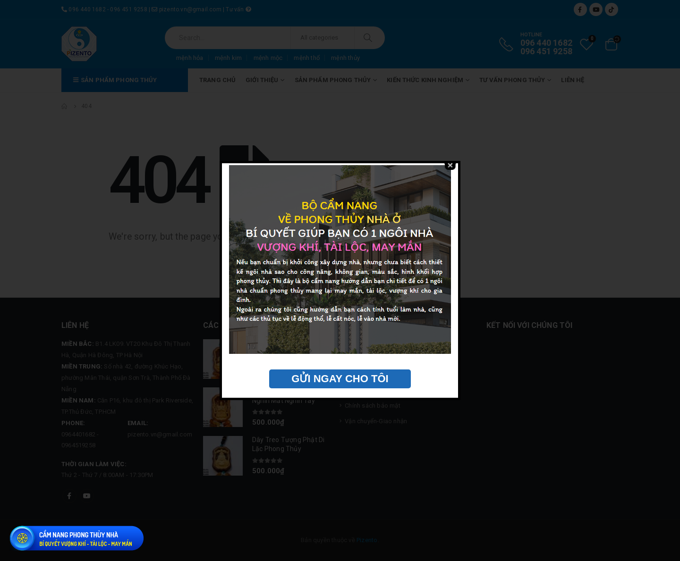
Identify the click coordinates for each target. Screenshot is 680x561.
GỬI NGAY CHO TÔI (339, 379)
